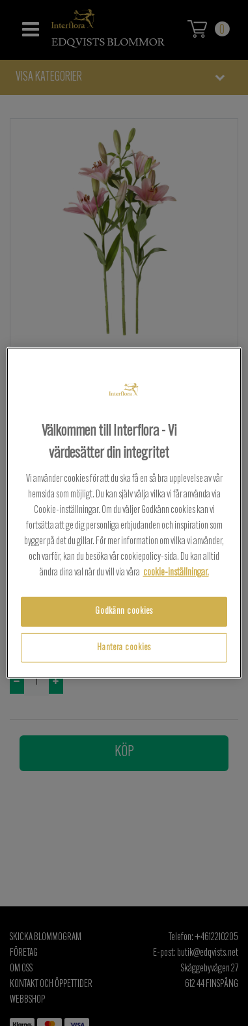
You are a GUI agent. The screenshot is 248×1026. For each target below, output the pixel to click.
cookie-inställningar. (176, 573)
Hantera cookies (124, 648)
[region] (124, 513)
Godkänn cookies (124, 611)
